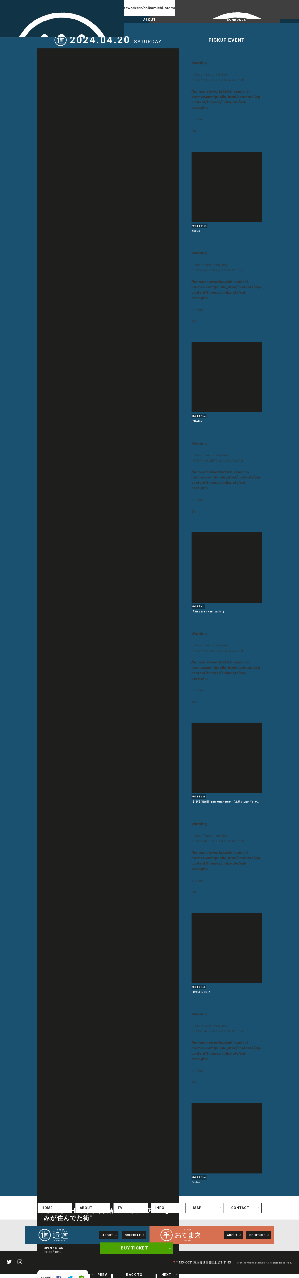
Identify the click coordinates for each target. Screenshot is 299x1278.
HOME (45, 1207)
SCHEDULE (63, 20)
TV (119, 1207)
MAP (195, 1207)
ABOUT (149, 20)
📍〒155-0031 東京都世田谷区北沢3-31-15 (207, 1260)
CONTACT (238, 1207)
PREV (108, 1274)
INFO (158, 1207)
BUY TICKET (136, 1249)
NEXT (168, 1274)
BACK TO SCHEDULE (138, 1274)
